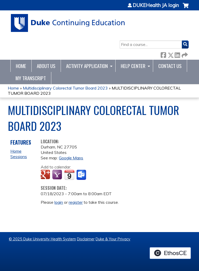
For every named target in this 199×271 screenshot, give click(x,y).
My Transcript (31, 78)
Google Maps (71, 157)
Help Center (133, 66)
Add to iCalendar (69, 175)
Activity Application (87, 66)
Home (21, 66)
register (76, 202)
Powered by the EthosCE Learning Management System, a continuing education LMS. (170, 253)
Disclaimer (86, 239)
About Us (46, 66)
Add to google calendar (46, 175)
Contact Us (170, 66)
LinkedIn (177, 54)
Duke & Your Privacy (113, 239)
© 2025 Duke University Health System (42, 239)
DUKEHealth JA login (156, 5)
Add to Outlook (81, 175)
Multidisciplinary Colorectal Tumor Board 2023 (65, 88)
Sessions (18, 156)
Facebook (163, 54)
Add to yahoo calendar (57, 175)
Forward (184, 54)
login (58, 202)
